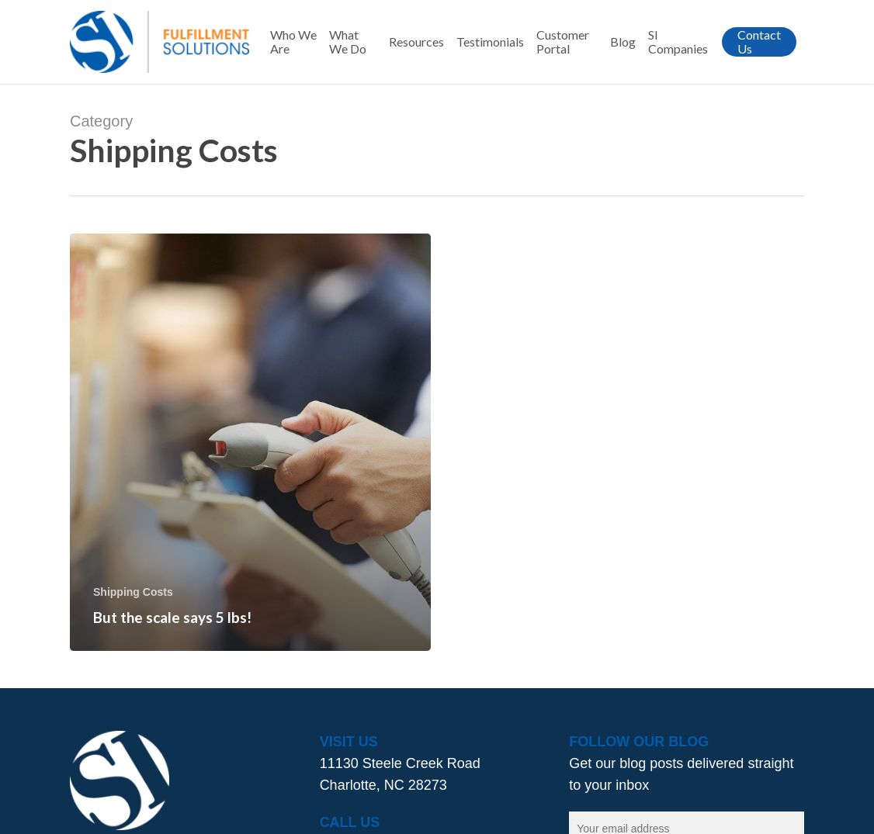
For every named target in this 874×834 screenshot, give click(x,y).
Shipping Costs (133, 592)
